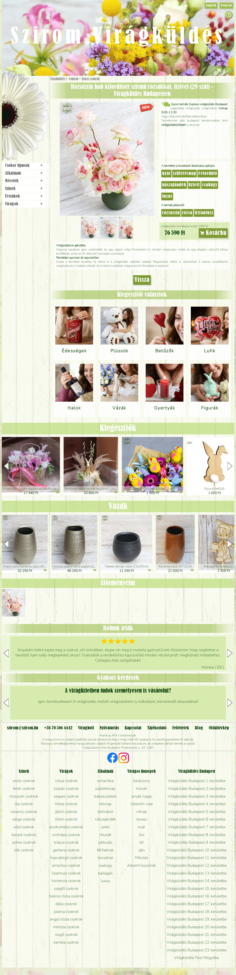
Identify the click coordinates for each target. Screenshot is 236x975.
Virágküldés (57, 78)
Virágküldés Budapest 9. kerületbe (196, 842)
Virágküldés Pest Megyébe (196, 957)
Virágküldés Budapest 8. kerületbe (196, 834)
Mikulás (141, 857)
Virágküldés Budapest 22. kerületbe (197, 942)
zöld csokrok (24, 827)
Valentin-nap (142, 803)
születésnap (184, 173)
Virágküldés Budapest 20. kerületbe (197, 927)
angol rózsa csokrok (66, 919)
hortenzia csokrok (66, 880)
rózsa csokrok (66, 780)
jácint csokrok (66, 811)
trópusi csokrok (66, 842)
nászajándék (174, 185)
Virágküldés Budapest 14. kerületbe (197, 880)
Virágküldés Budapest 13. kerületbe (197, 873)
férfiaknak (105, 850)
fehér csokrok (24, 788)
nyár (166, 173)
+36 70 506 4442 (58, 728)
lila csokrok (24, 803)
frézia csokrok (66, 803)
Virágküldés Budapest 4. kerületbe (196, 803)
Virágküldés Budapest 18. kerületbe (197, 911)
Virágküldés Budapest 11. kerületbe (197, 857)
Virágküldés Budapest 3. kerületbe (196, 796)
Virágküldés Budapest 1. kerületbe (196, 780)
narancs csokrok (24, 811)
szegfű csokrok (66, 888)
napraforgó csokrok (66, 857)
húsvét (141, 788)
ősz (141, 834)
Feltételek (180, 728)
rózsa (187, 213)
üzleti (194, 185)
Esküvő (34, 116)
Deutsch (226, 5)
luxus (167, 196)
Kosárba (213, 233)
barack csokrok (24, 834)
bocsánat (105, 857)
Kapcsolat (133, 728)
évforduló (207, 173)
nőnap (141, 811)
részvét (105, 834)
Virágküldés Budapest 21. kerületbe (197, 934)
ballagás (105, 873)
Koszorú (30, 127)
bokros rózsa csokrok (66, 896)
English (211, 5)
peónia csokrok (66, 911)
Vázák (118, 506)
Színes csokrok (90, 78)
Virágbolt (24, 137)
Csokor (28, 97)
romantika (105, 780)
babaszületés (105, 796)
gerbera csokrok (66, 850)
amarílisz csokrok (66, 865)
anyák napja (141, 796)
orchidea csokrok (66, 834)
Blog (199, 728)
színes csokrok (24, 842)
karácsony (141, 780)
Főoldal (12, 85)
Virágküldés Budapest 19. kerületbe (197, 919)
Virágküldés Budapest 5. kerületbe (196, 811)
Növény (33, 106)
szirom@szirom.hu (22, 728)
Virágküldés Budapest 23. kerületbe (197, 950)
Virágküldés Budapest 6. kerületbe (196, 819)
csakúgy (209, 185)
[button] (229, 466)
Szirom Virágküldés (118, 37)
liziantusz (204, 213)
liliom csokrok (66, 819)
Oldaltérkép (219, 728)
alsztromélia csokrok (66, 827)
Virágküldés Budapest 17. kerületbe (197, 903)
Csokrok (73, 78)
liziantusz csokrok (66, 873)
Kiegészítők (118, 428)
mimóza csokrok (66, 927)
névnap (105, 803)
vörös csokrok (24, 780)
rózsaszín (171, 213)
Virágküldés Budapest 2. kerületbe (196, 788)
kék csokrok (23, 850)
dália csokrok (66, 903)
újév (141, 850)
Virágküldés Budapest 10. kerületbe (197, 850)
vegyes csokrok (66, 796)
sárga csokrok (23, 819)
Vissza (142, 280)
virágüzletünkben (173, 125)
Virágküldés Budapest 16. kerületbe (197, 896)
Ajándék (20, 88)
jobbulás (105, 842)
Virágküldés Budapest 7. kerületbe (196, 827)
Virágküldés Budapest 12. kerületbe (197, 865)
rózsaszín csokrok (23, 796)
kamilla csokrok (66, 942)
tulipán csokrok (66, 788)
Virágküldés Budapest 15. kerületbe (197, 888)
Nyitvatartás (109, 728)
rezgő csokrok (66, 934)
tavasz (141, 819)
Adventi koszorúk (141, 865)
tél (141, 842)
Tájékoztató (156, 728)
